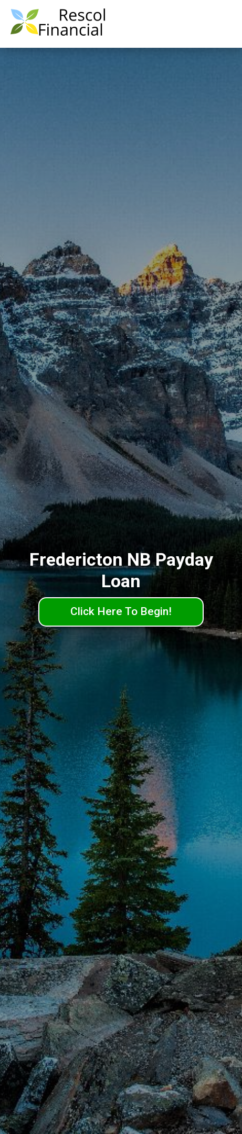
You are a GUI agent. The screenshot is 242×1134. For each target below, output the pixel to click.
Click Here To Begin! (121, 611)
